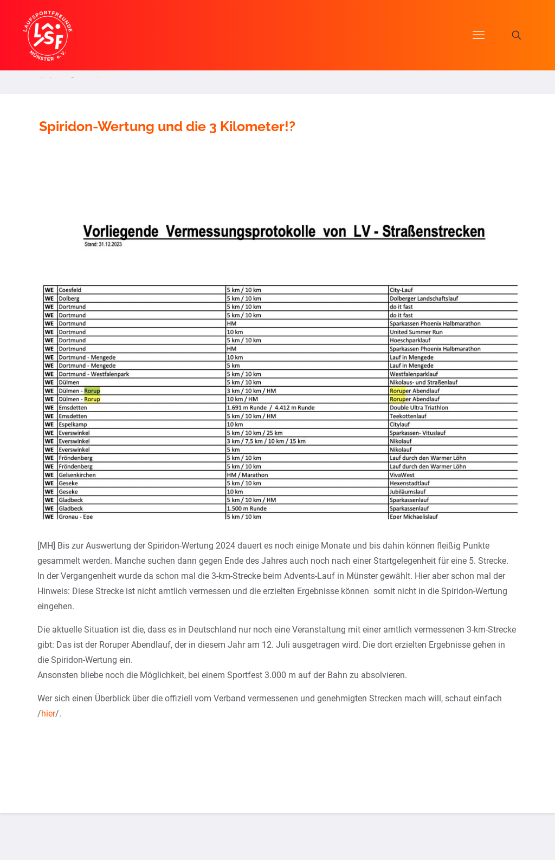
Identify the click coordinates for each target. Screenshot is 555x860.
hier (48, 713)
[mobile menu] (478, 35)
